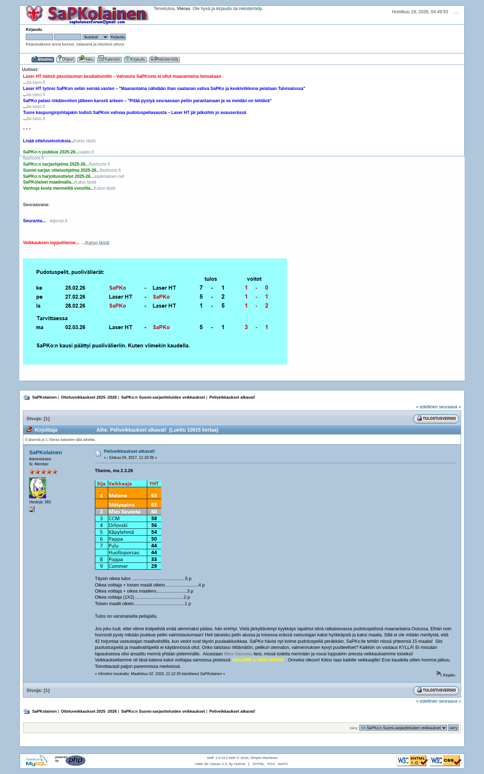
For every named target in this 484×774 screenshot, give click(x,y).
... (96, 242)
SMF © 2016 (238, 758)
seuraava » (450, 406)
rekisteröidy (250, 8)
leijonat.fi (58, 220)
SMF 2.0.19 (216, 758)
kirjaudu (224, 8)
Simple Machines (264, 758)
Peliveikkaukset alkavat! (129, 451)
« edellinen (426, 406)
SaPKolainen (45, 452)
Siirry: (354, 728)
